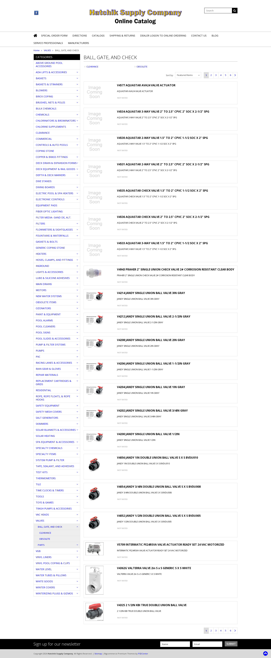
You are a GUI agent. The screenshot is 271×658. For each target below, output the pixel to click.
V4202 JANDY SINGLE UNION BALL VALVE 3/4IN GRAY (152, 410)
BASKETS (41, 78)
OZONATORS (43, 308)
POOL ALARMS (44, 320)
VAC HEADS (42, 514)
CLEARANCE (43, 132)
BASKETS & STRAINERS (49, 84)
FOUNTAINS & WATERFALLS (52, 235)
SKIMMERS (42, 423)
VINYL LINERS (44, 557)
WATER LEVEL (44, 569)
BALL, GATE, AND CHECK (50, 526)
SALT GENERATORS (47, 417)
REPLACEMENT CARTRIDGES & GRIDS (53, 382)
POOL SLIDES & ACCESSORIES (53, 338)
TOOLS (40, 496)
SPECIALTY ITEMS (46, 454)
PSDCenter (143, 653)
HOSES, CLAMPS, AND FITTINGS (54, 259)
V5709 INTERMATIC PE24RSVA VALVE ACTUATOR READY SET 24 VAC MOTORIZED (170, 544)
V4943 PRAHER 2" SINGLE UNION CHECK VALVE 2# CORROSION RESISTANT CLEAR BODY (175, 269)
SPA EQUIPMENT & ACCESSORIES (55, 442)
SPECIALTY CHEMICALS (49, 448)
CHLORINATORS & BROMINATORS (56, 120)
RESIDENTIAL (43, 390)
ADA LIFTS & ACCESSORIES (51, 72)
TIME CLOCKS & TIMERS (50, 490)
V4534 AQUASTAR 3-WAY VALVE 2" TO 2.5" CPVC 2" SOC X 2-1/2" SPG (163, 111)
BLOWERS (41, 90)
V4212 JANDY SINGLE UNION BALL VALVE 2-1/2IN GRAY (153, 316)
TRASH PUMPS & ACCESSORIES (54, 508)
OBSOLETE (44, 538)
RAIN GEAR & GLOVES (48, 368)
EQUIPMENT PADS (46, 205)
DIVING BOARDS (45, 187)
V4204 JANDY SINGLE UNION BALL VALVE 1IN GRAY (151, 387)
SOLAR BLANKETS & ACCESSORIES (56, 429)
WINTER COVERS (45, 587)
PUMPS (40, 350)
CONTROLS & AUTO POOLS (52, 144)
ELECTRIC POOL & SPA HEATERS (54, 193)
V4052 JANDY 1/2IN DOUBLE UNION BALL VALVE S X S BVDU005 (159, 516)
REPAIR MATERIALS (47, 374)
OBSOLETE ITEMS (46, 302)
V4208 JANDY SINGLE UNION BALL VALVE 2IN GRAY (151, 340)
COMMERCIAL (44, 138)
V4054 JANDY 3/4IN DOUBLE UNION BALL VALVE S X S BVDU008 (159, 487)
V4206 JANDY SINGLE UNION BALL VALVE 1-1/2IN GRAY (153, 363)
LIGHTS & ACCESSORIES (49, 272)
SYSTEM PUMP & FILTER (50, 460)
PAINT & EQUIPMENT (48, 314)
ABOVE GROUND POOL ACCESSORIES (49, 64)
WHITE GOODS (44, 581)
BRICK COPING (44, 96)
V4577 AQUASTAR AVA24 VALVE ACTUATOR (146, 85)
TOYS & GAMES (45, 502)
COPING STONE (45, 151)
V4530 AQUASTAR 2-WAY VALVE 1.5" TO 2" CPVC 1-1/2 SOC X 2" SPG (162, 138)
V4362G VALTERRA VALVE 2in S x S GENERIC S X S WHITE (154, 568)
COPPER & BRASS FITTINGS (52, 157)
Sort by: (169, 75)
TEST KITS (42, 472)
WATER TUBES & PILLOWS (51, 575)
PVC (38, 356)
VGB (38, 551)
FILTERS (40, 223)
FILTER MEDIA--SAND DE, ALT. (53, 217)
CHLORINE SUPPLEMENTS (51, 126)
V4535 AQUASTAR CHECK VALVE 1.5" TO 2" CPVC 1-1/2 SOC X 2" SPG (162, 190)
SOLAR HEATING (45, 436)
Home (37, 50)
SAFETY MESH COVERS (49, 411)
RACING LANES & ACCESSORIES (54, 362)
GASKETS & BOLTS (47, 241)
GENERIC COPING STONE (50, 247)
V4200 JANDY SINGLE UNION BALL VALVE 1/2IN (148, 434)
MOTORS (41, 290)
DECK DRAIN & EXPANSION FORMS (56, 163)
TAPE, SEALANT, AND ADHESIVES (55, 466)
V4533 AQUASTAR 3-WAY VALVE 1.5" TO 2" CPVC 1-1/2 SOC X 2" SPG (162, 243)
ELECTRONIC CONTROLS (50, 199)
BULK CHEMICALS (46, 108)
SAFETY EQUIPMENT (47, 405)
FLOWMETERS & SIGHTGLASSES (54, 229)
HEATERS (41, 253)
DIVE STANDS (44, 181)
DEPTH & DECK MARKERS (51, 175)
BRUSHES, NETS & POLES (50, 102)
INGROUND (42, 266)
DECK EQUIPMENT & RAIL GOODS (55, 169)
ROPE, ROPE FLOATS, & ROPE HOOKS (53, 398)
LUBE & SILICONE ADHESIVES (53, 278)
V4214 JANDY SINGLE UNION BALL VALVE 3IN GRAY (151, 293)
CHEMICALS (42, 114)
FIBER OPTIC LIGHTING (49, 211)
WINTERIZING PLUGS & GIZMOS (54, 593)
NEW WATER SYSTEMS (49, 296)
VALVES (47, 50)
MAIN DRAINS (44, 284)
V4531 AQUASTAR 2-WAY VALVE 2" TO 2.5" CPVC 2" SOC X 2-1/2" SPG (163, 164)
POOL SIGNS (43, 332)
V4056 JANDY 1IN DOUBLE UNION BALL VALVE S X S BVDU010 (157, 457)
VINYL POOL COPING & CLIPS (53, 563)
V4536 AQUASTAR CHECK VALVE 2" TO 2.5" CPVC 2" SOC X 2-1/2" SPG (163, 217)
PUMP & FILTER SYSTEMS (51, 344)
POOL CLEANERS (45, 326)
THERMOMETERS (46, 478)
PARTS (41, 544)
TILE (38, 484)
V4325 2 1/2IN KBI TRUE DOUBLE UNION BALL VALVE (151, 605)
